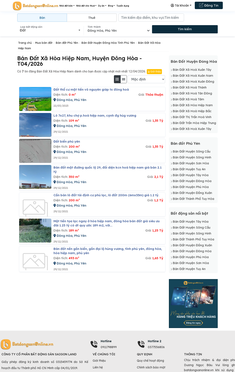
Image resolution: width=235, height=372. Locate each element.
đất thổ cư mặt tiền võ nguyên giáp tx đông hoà (91, 89)
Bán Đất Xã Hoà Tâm (188, 99)
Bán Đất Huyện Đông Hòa (194, 61)
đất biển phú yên (66, 141)
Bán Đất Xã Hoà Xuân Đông (193, 81)
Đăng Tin (208, 5)
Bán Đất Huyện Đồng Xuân (192, 193)
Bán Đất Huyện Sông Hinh (192, 157)
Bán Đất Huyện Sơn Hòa (191, 163)
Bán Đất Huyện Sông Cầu (191, 151)
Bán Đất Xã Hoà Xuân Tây (192, 70)
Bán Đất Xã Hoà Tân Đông (192, 93)
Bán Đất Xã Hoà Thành (190, 87)
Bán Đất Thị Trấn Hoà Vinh (192, 117)
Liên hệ (98, 367)
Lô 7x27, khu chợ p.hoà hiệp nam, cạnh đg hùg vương (94, 115)
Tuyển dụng (122, 5)
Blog (110, 5)
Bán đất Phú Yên (185, 143)
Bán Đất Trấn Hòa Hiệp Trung (194, 123)
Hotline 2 (154, 341)
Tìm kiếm (185, 29)
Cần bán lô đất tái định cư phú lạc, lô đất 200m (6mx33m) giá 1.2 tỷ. (106, 195)
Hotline (106, 341)
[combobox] (50, 30)
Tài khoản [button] (180, 5)
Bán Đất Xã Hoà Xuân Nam (193, 76)
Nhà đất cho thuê (85, 5)
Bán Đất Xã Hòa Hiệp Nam (193, 105)
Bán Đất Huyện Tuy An (189, 169)
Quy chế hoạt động (150, 360)
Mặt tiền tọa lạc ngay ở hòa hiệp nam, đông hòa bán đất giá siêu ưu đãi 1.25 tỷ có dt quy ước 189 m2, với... (106, 223)
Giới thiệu (154, 71)
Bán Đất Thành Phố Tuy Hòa (193, 199)
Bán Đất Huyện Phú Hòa (191, 187)
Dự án (101, 5)
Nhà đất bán (66, 5)
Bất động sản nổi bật (189, 213)
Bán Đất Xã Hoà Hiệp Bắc (192, 111)
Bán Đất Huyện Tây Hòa (190, 175)
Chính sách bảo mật (151, 367)
